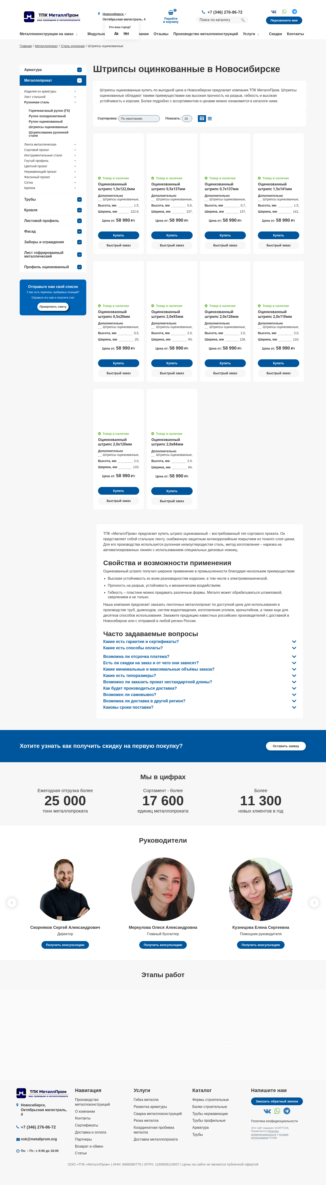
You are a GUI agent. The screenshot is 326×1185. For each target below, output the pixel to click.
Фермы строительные (210, 1114)
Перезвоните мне (284, 20)
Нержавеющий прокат (50, 184)
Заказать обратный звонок (277, 1116)
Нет (126, 33)
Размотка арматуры (150, 1121)
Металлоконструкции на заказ (47, 34)
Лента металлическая (50, 157)
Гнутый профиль (50, 174)
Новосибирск (114, 14)
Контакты (295, 34)
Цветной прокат (50, 179)
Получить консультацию (65, 959)
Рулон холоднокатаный (47, 129)
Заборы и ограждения (53, 255)
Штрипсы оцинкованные (48, 140)
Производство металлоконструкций (205, 34)
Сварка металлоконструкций (158, 1128)
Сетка (50, 195)
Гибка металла (146, 1114)
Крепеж (50, 201)
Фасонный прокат (50, 190)
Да (116, 33)
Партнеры (83, 1154)
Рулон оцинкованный (46, 134)
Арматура (53, 83)
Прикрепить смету (53, 319)
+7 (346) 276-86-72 (224, 12)
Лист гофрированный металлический (53, 267)
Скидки (275, 34)
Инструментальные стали (50, 168)
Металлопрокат (53, 93)
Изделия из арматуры (50, 104)
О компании (85, 1126)
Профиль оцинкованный (53, 280)
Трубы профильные (208, 1135)
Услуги (249, 34)
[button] (314, 917)
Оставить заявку (286, 760)
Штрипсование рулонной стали (48, 147)
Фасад (53, 244)
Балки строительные (209, 1121)
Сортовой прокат (50, 163)
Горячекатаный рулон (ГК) (49, 124)
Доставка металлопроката (156, 1154)
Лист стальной (50, 110)
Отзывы (161, 34)
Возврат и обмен (89, 1161)
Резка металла (146, 1135)
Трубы (53, 212)
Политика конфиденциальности (274, 1135)
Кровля (53, 223)
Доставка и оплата (90, 1147)
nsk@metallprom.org (39, 1154)
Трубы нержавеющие (210, 1128)
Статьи (81, 1168)
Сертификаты (86, 1140)
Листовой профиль (53, 234)
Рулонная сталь (50, 115)
